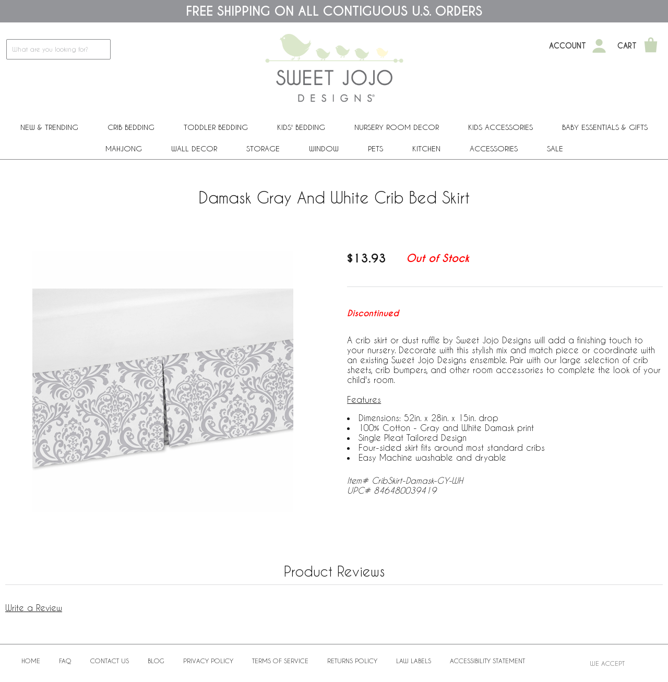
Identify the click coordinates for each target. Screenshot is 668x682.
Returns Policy (352, 660)
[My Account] (599, 46)
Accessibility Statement (487, 660)
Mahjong (123, 148)
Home (30, 660)
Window (324, 148)
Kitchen (426, 148)
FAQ (65, 660)
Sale (555, 148)
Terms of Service (280, 660)
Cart (627, 46)
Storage (263, 148)
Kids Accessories (500, 127)
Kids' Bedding (301, 127)
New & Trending (49, 127)
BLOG (156, 660)
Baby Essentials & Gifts (605, 127)
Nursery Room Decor (396, 127)
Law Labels (413, 660)
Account (567, 46)
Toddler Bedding (216, 127)
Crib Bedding (131, 127)
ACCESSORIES (494, 148)
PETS (375, 148)
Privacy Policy (208, 660)
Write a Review (33, 608)
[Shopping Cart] (651, 46)
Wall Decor (194, 148)
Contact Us (109, 660)
